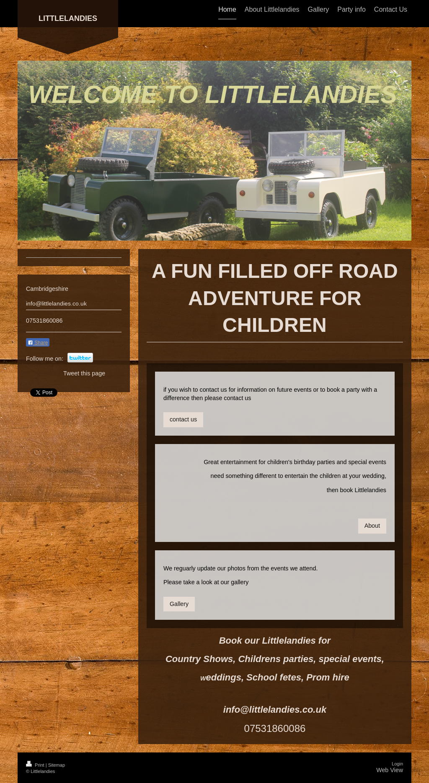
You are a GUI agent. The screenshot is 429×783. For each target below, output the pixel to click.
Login (397, 763)
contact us (183, 419)
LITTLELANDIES (68, 18)
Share (38, 343)
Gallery (179, 604)
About (372, 525)
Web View (389, 770)
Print (36, 765)
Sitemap (56, 765)
